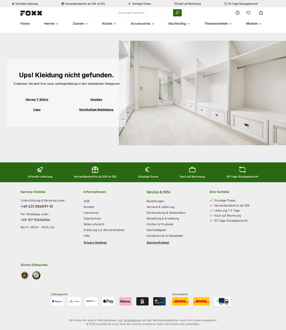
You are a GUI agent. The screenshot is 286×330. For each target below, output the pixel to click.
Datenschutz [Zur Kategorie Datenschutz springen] (92, 218)
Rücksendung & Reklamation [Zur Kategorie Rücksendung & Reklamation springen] (166, 212)
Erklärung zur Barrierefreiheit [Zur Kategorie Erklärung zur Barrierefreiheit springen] (104, 230)
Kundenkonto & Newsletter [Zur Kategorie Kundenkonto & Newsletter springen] (165, 236)
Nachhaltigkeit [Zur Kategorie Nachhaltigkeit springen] (156, 230)
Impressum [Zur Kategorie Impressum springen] (91, 212)
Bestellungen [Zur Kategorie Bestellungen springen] (155, 201)
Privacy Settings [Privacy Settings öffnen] (95, 242)
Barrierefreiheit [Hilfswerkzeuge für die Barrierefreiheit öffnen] (158, 242)
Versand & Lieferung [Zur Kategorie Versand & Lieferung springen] (160, 207)
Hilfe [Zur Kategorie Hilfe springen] (87, 236)
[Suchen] (177, 12)
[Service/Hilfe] (237, 12)
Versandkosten (133, 320)
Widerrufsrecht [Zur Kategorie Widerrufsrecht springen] (94, 224)
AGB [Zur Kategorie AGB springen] (87, 201)
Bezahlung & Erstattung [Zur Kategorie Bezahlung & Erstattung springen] (163, 218)
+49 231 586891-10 (37, 206)
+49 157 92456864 (35, 220)
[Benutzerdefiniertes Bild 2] (36, 275)
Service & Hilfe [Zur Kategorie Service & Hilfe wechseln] (158, 192)
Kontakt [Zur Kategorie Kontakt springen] (89, 207)
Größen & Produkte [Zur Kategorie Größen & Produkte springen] (160, 224)
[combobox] (132, 12)
